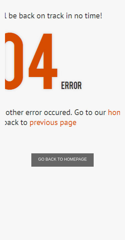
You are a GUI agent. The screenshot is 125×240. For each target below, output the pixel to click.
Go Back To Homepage (62, 159)
